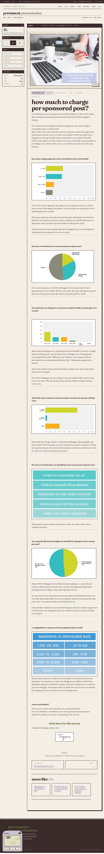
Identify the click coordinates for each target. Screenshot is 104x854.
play (12, 848)
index (56, 6)
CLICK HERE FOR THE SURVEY (64, 725)
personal (85, 6)
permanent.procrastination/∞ (14, 6)
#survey (50, 94)
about (93, 6)
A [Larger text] (19, 44)
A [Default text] (13, 45)
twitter (7, 59)
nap (18, 848)
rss (99, 6)
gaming (69, 6)
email (6, 67)
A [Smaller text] (6, 44)
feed (6, 848)
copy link (8, 56)
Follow (64, 754)
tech (62, 6)
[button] (12, 833)
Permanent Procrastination (22, 830)
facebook (8, 63)
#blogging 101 (38, 94)
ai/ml (77, 6)
